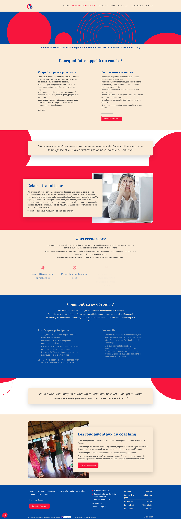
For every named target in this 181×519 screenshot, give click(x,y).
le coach (161, 456)
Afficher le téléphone (102, 499)
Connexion (148, 517)
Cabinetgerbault (91, 517)
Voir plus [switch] (41, 110)
